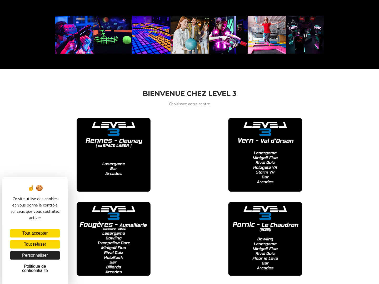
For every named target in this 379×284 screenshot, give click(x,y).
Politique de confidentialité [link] (35, 268)
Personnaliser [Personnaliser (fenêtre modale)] (35, 255)
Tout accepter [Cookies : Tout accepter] (35, 233)
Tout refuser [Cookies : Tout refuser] (35, 244)
